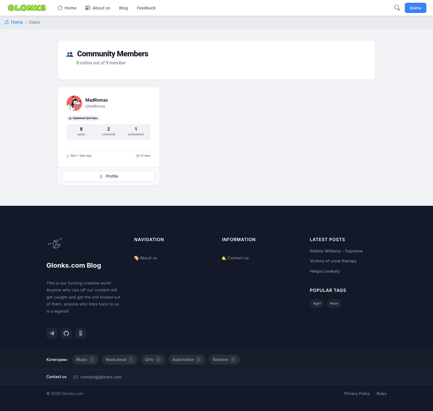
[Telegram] (51, 333)
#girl (317, 303)
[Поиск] (397, 7)
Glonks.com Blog (73, 265)
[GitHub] (66, 333)
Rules (382, 393)
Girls (153, 359)
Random (224, 359)
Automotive (187, 359)
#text (334, 303)
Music (85, 359)
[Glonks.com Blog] (27, 7)
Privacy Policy (357, 393)
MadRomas (96, 100)
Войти (415, 7)
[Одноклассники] (80, 333)
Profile (108, 176)
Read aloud (120, 359)
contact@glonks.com (97, 377)
